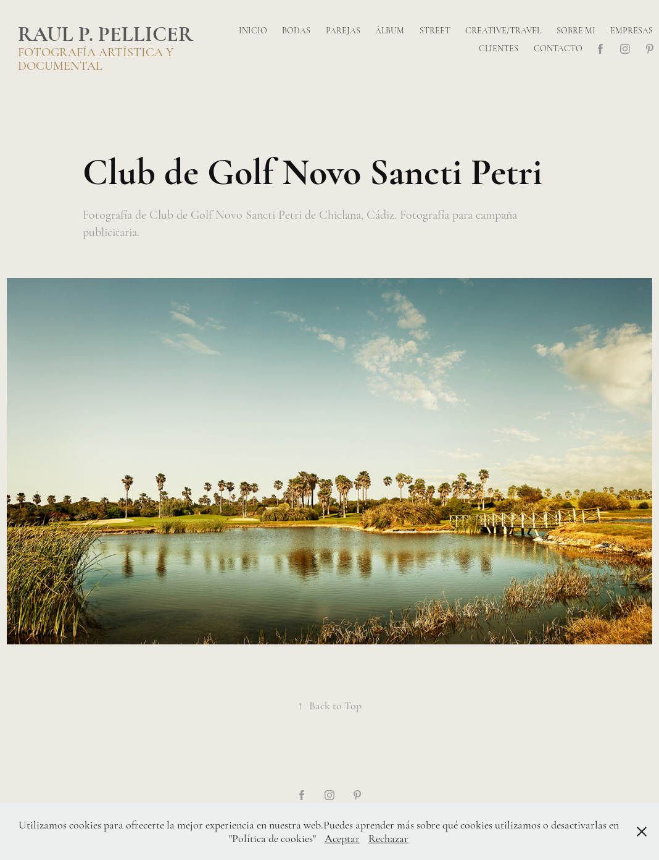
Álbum (389, 30)
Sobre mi (576, 30)
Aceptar (342, 838)
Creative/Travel (503, 30)
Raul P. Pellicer (105, 34)
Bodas (296, 30)
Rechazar (388, 838)
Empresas (631, 30)
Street (435, 30)
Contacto (558, 48)
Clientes (498, 48)
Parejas (343, 30)
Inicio (253, 30)
